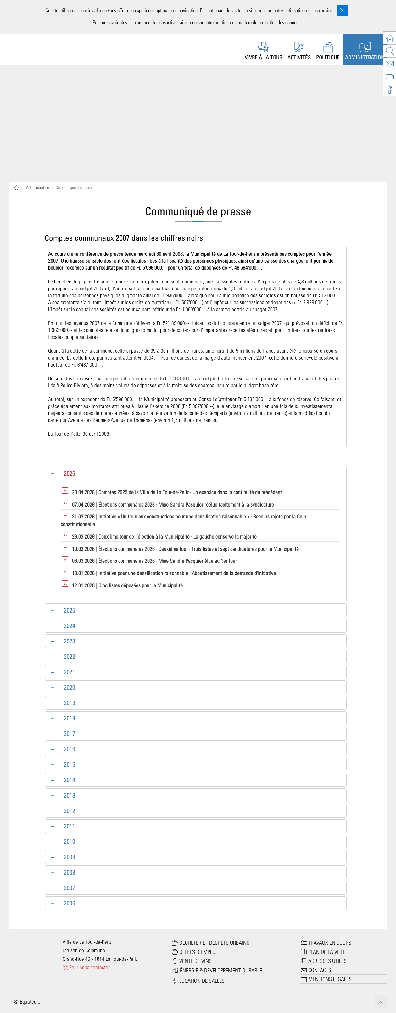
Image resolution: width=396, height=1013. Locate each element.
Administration (37, 187)
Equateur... (31, 1001)
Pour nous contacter (86, 967)
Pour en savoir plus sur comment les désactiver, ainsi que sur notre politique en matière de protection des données (196, 22)
